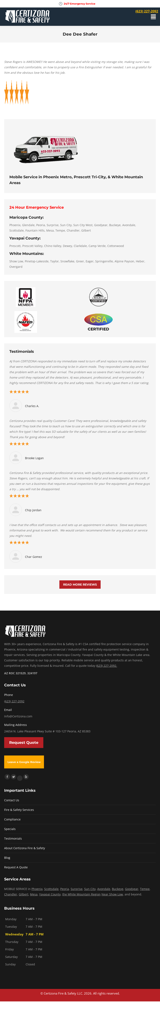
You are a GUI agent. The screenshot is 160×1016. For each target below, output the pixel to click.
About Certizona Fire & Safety (24, 848)
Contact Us (11, 800)
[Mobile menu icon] (153, 16)
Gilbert (23, 894)
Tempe (145, 889)
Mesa (34, 894)
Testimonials (13, 838)
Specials (10, 829)
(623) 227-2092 (14, 701)
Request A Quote (16, 867)
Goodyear (131, 889)
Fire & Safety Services (19, 810)
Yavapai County (50, 894)
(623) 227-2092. (106, 666)
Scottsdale (51, 889)
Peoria (64, 889)
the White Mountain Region (81, 894)
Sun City (90, 889)
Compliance (12, 819)
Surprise (76, 889)
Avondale (103, 889)
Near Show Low (112, 894)
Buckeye (117, 889)
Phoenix (36, 889)
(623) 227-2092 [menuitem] (146, 11)
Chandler (10, 894)
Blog (7, 858)
